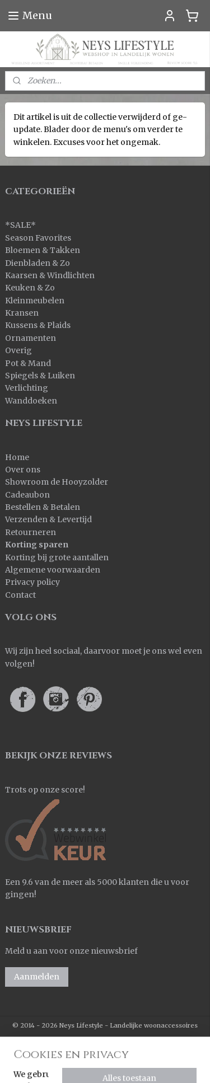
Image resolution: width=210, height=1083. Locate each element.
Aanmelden (36, 977)
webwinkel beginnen (124, 1044)
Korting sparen (36, 545)
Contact (20, 595)
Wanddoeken (31, 401)
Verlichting (26, 388)
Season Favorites (38, 238)
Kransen (22, 313)
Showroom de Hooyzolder (56, 482)
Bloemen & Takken (43, 250)
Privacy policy (32, 582)
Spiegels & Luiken (40, 376)
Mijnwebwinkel (105, 1062)
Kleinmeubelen (34, 301)
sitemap (57, 1044)
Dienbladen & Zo (37, 263)
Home (17, 457)
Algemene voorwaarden (52, 570)
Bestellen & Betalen (42, 507)
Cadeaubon (27, 495)
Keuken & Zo (30, 288)
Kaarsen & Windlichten (50, 275)
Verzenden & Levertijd (48, 519)
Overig (18, 350)
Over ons (22, 470)
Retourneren (30, 532)
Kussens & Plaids (38, 325)
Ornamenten (30, 338)
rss (81, 1044)
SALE (20, 225)
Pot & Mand (28, 363)
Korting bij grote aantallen (57, 557)
